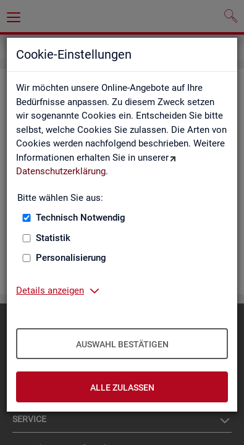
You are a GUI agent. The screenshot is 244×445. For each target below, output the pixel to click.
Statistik (53, 238)
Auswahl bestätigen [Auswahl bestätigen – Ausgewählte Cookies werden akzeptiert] (122, 344)
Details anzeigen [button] (50, 290)
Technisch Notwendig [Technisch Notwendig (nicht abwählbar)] (80, 217)
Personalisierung (71, 257)
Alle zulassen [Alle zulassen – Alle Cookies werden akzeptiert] (122, 387)
